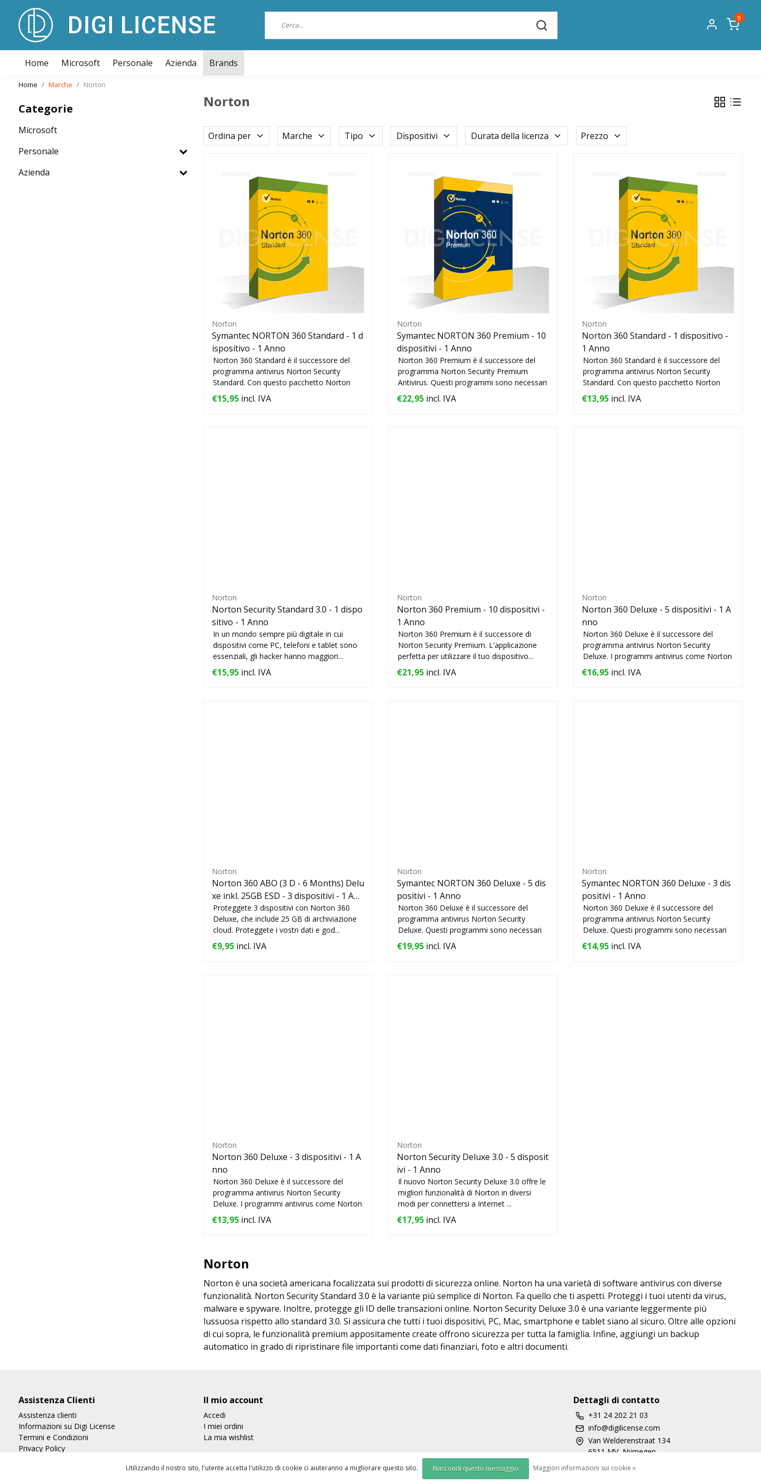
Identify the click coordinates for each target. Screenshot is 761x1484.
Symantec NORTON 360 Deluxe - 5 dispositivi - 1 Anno (471, 889)
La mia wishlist (228, 1437)
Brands (223, 63)
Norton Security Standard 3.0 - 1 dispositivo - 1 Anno (287, 616)
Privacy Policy (41, 1448)
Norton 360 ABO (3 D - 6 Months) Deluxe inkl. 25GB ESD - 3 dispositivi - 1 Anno (288, 889)
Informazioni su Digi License (66, 1426)
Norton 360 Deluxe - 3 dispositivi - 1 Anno (286, 1163)
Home (28, 84)
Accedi (214, 1415)
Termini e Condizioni (53, 1437)
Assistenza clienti (47, 1415)
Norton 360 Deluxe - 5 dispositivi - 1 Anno (656, 616)
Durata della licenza (516, 136)
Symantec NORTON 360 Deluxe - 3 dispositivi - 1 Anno (656, 889)
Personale (133, 63)
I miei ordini (223, 1426)
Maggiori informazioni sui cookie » (584, 1467)
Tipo (361, 136)
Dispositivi (423, 136)
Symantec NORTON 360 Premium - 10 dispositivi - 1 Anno (471, 342)
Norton (94, 84)
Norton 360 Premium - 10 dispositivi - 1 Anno (471, 616)
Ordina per (236, 136)
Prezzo (601, 136)
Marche (60, 84)
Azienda (181, 63)
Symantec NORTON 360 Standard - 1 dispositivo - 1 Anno (287, 342)
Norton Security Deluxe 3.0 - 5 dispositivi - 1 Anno (473, 1163)
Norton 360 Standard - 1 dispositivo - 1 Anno (655, 342)
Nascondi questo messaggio (475, 1468)
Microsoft (80, 63)
